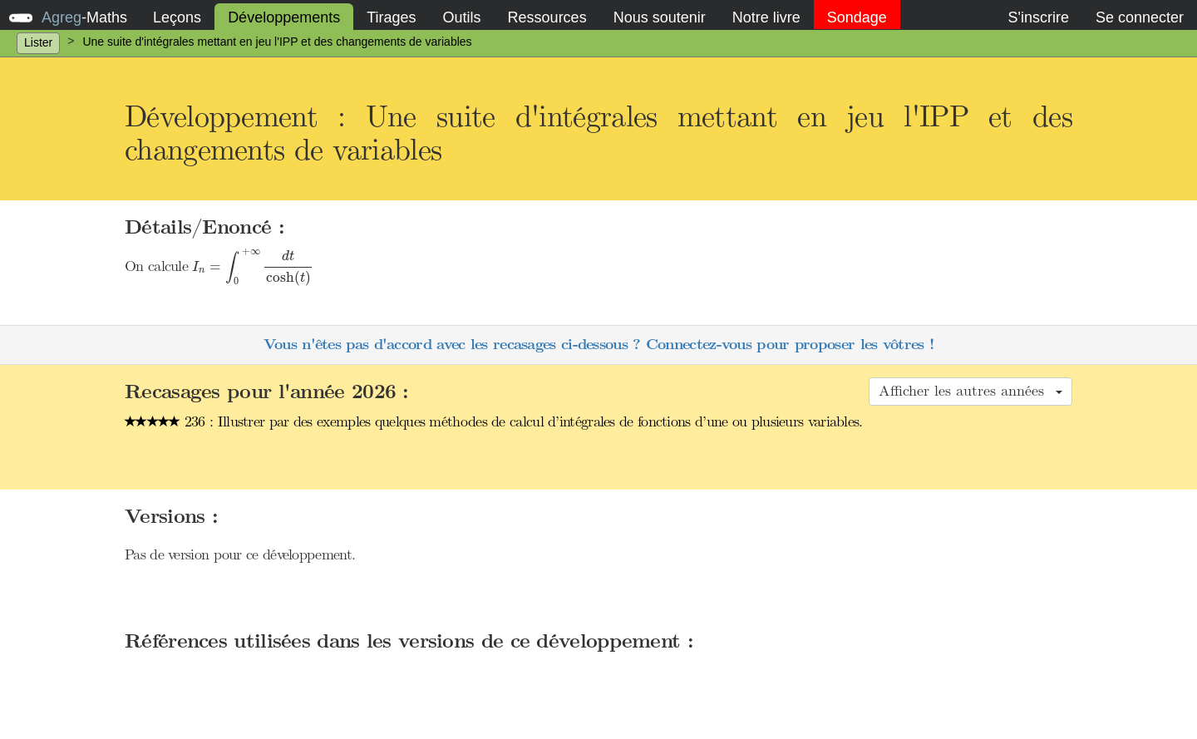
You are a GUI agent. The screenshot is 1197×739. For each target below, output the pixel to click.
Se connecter (1140, 17)
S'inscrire (1037, 17)
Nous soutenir (659, 17)
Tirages (391, 17)
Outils (462, 17)
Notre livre (766, 17)
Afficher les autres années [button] (970, 391)
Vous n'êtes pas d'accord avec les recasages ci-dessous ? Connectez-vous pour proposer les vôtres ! (598, 344)
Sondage (857, 17)
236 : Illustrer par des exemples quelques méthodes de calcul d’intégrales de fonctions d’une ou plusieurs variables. (494, 421)
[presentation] (252, 267)
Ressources (547, 17)
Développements (284, 17)
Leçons (177, 17)
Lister (38, 42)
